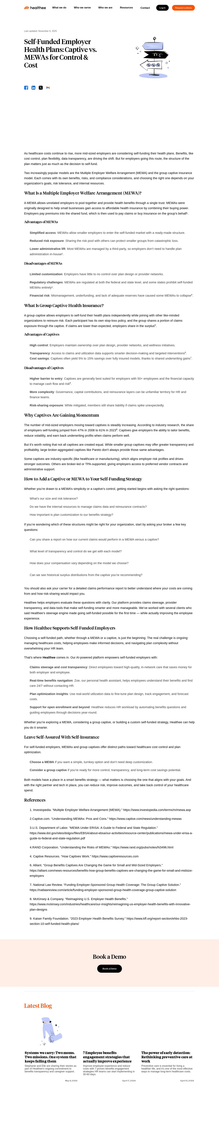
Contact (145, 7)
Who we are (105, 7)
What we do (59, 7)
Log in (162, 7)
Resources (126, 7)
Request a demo (183, 7)
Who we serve (82, 7)
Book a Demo (110, 968)
